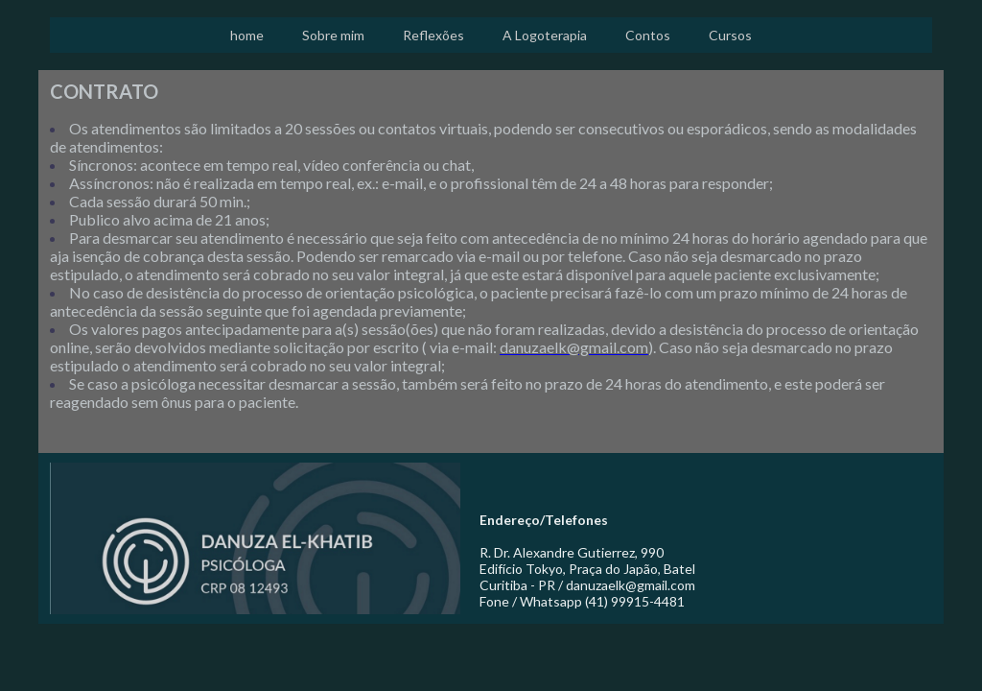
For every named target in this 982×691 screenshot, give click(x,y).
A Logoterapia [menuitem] (545, 35)
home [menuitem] (247, 35)
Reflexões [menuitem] (433, 35)
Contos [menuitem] (647, 35)
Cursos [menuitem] (730, 35)
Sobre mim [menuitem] (333, 35)
